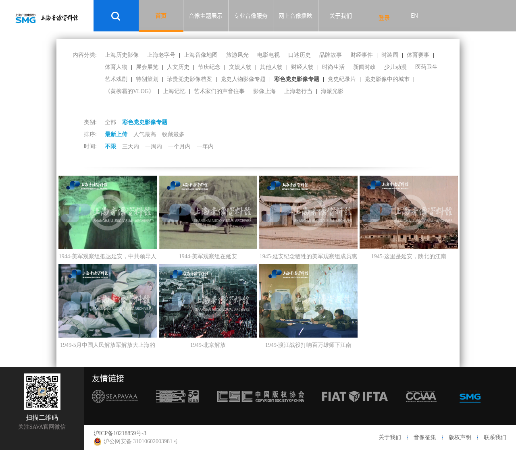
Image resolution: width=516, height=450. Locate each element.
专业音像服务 (251, 16)
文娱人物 (240, 67)
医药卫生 (426, 67)
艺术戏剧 (116, 79)
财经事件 (361, 55)
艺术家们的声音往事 (219, 91)
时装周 (389, 55)
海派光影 (332, 91)
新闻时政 (364, 67)
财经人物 (302, 67)
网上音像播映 (295, 16)
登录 (384, 18)
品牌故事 (330, 55)
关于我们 (340, 16)
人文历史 (178, 67)
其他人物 (271, 67)
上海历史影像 (122, 55)
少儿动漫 (395, 67)
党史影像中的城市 (387, 79)
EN (414, 16)
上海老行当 (298, 91)
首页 (160, 16)
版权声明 (460, 437)
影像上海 (264, 91)
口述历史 (299, 55)
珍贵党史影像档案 (189, 79)
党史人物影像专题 (243, 79)
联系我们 (495, 437)
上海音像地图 (201, 55)
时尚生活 (333, 67)
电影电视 (268, 55)
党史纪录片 (342, 79)
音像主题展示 (206, 16)
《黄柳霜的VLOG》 (129, 91)
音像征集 (425, 437)
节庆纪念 (209, 67)
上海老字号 (161, 55)
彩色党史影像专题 (296, 79)
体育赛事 (418, 55)
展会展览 (147, 67)
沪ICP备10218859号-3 (120, 433)
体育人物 (116, 67)
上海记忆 (174, 91)
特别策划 (147, 79)
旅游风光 (237, 55)
